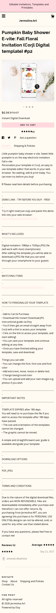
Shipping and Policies (32, 581)
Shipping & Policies (24, 145)
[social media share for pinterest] (15, 137)
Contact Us (8, 584)
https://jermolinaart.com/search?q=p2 (23, 287)
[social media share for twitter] (9, 137)
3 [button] (29, 107)
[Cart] (52, 16)
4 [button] (32, 107)
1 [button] (23, 107)
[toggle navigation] (3, 15)
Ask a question (28, 137)
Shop (5, 581)
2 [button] (26, 107)
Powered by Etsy (11, 607)
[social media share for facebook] (3, 137)
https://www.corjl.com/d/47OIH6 (19, 218)
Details (6, 145)
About (14, 581)
